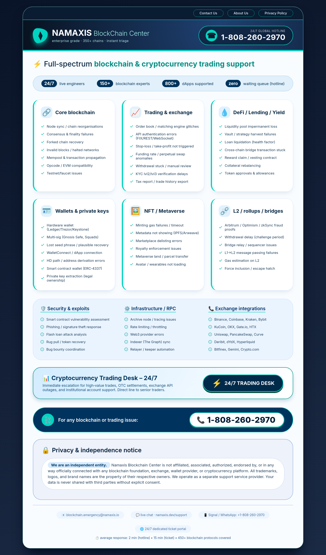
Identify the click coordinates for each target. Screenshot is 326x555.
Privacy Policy (276, 13)
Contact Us (208, 13)
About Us (241, 13)
